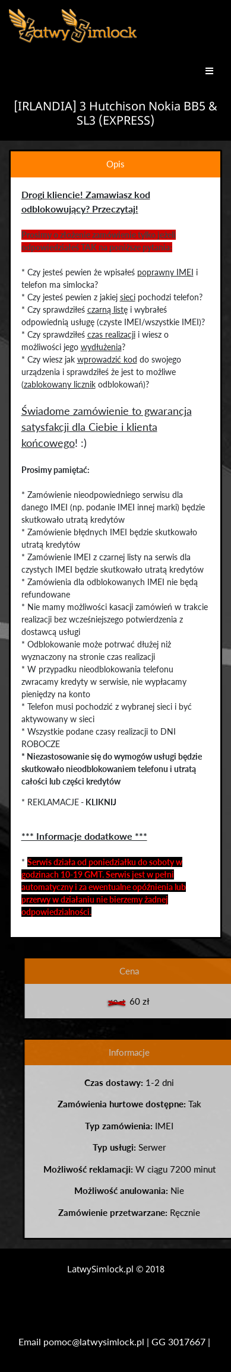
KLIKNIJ (100, 802)
